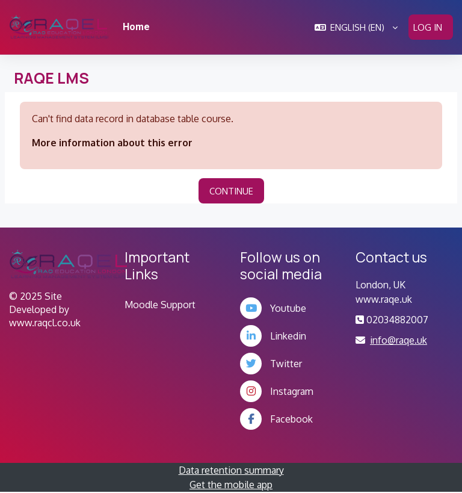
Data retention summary (231, 470)
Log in (427, 27)
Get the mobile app (231, 485)
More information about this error (112, 143)
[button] (356, 27)
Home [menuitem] (136, 27)
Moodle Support (160, 305)
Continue (231, 190)
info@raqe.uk (398, 340)
